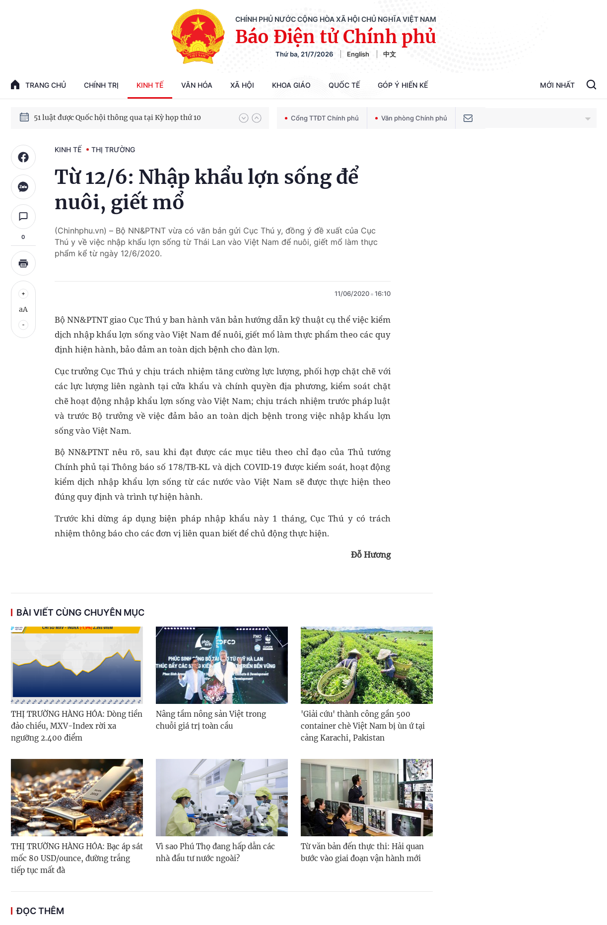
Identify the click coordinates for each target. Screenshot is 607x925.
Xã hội (242, 85)
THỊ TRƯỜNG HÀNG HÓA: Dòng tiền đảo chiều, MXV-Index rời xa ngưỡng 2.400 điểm (76, 726)
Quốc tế (344, 85)
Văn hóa (196, 85)
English (358, 54)
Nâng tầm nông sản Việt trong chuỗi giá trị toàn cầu (211, 720)
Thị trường (113, 149)
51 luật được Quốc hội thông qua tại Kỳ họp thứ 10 (117, 117)
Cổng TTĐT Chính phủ (322, 118)
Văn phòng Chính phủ (411, 118)
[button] (244, 118)
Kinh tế (149, 85)
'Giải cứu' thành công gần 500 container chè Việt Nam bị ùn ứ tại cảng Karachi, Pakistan (363, 726)
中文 (389, 54)
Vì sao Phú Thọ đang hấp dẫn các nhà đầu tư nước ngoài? (215, 852)
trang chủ (38, 84)
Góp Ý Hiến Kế (403, 85)
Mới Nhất (557, 85)
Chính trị (101, 85)
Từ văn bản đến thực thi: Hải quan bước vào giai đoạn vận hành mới (362, 852)
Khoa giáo (291, 85)
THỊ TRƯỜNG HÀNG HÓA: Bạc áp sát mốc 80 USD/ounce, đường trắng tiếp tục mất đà (77, 858)
